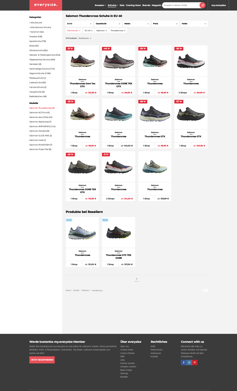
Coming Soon (133, 5)
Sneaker (101, 5)
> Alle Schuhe (35, 22)
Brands (146, 5)
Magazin (156, 5)
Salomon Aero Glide (38, 117)
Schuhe (76, 291)
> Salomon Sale (36, 32)
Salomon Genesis (37, 131)
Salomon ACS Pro (37, 112)
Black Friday (126, 370)
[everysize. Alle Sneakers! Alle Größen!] (45, 5)
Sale (122, 5)
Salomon (85, 291)
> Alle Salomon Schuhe (40, 27)
